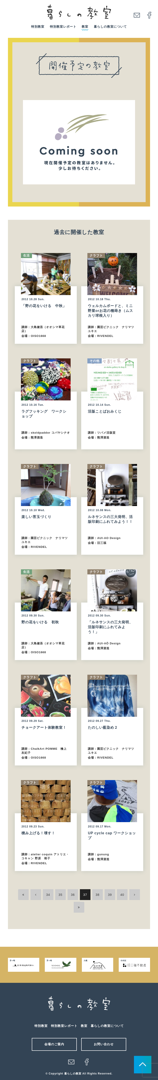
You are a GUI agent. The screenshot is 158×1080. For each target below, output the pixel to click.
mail (136, 15)
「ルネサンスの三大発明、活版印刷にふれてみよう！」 (110, 627)
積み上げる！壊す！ (38, 833)
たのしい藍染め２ (103, 727)
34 (48, 894)
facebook (149, 15)
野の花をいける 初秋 (40, 622)
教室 (85, 26)
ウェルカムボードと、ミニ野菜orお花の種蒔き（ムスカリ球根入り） (110, 310)
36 (73, 894)
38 (98, 894)
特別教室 (37, 26)
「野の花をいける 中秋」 (43, 306)
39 (110, 894)
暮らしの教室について (110, 26)
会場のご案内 (54, 1044)
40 (122, 894)
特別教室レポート (63, 26)
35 (60, 894)
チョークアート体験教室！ (43, 727)
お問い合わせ (104, 1044)
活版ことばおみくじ (105, 411)
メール (71, 1061)
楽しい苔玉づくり (36, 517)
